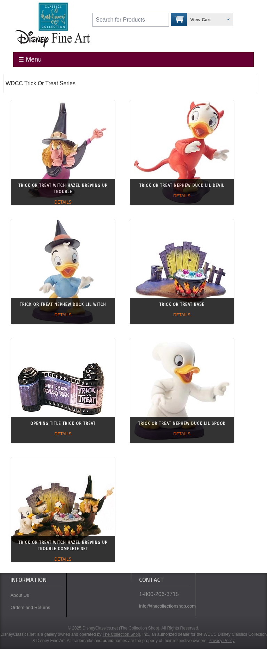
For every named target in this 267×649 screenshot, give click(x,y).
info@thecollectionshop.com (165, 606)
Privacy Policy (222, 640)
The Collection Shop (121, 634)
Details (62, 202)
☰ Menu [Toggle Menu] (29, 59)
